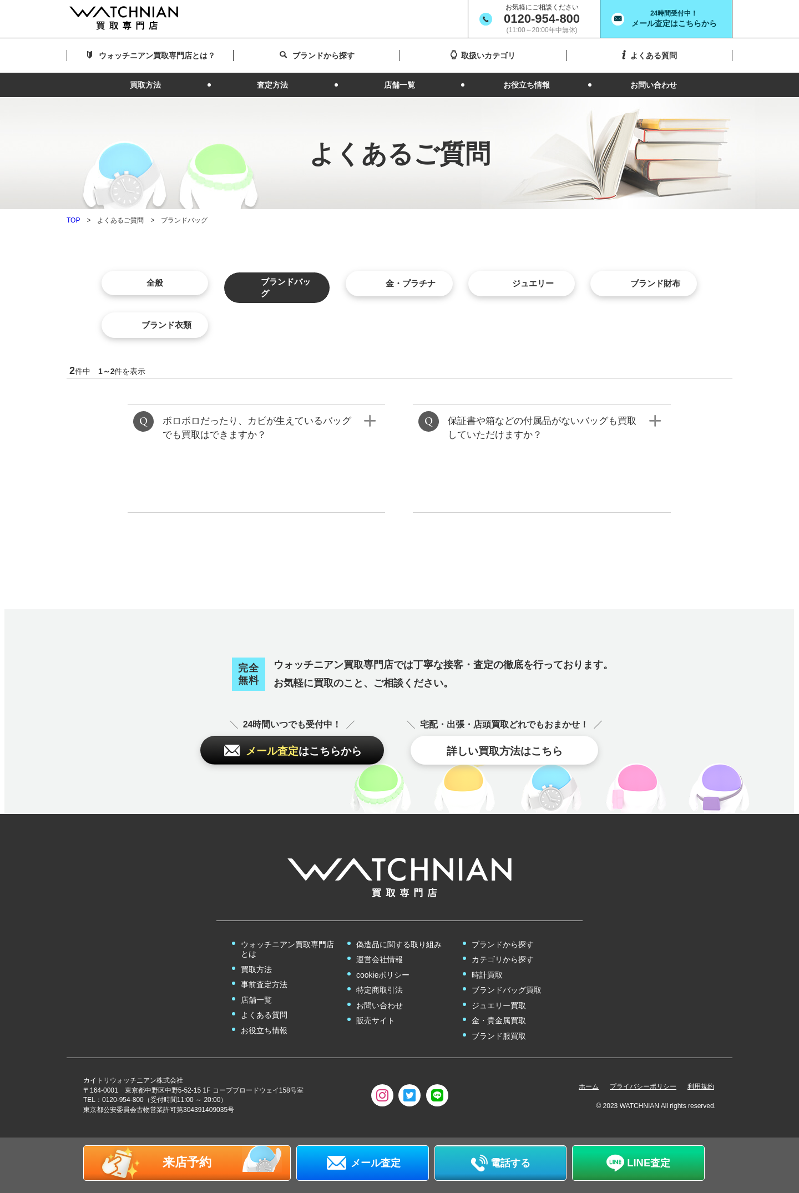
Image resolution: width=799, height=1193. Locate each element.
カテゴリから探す (503, 960)
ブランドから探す (503, 944)
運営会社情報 (379, 960)
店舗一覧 (256, 999)
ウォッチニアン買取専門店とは (287, 949)
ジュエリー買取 (499, 1005)
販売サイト (375, 1021)
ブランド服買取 (499, 1036)
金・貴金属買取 (499, 1021)
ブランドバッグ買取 (507, 990)
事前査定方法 (264, 984)
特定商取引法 (379, 990)
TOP (73, 219)
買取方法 (256, 969)
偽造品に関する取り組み (399, 944)
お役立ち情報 (264, 1030)
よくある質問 (264, 1015)
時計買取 (487, 974)
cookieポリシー (382, 974)
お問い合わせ (379, 1005)
